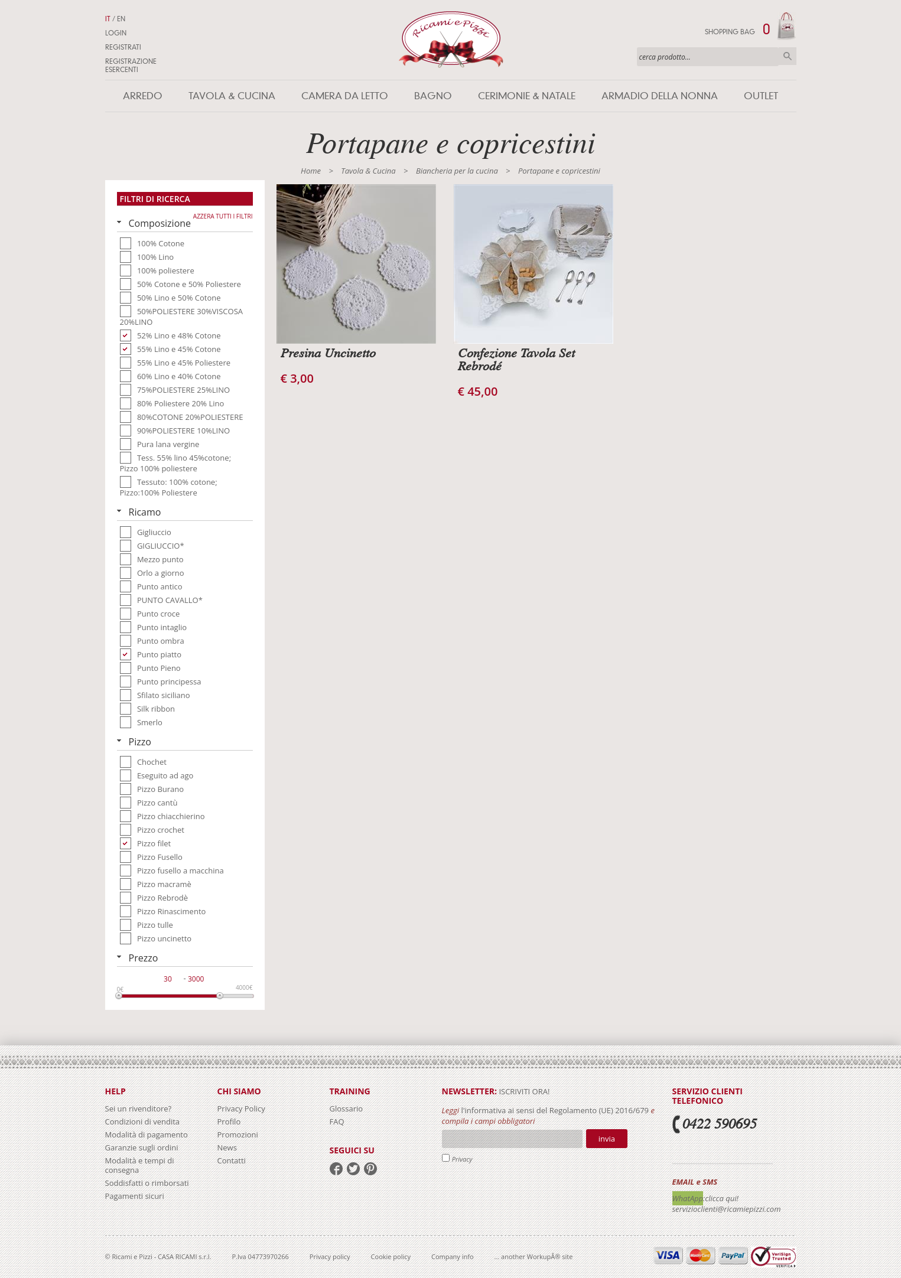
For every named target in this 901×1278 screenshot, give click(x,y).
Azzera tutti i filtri (223, 216)
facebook (336, 1168)
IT (107, 19)
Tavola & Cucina (231, 96)
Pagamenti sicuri (134, 1196)
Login (115, 33)
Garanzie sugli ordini (141, 1147)
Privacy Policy (241, 1108)
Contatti (231, 1160)
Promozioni (237, 1134)
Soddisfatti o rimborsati (147, 1183)
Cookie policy (391, 1256)
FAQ (337, 1121)
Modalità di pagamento (146, 1134)
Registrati (123, 47)
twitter (353, 1168)
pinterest (370, 1168)
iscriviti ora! (523, 1091)
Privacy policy (330, 1256)
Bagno (433, 96)
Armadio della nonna (659, 96)
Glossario (346, 1108)
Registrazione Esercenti (131, 65)
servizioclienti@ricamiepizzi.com (726, 1209)
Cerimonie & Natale (526, 96)
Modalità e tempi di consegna (139, 1165)
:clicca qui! (721, 1198)
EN (121, 19)
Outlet (761, 96)
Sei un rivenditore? (138, 1108)
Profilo (229, 1121)
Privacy (462, 1159)
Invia (607, 1138)
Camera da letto (344, 96)
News (227, 1147)
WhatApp (688, 1198)
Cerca (787, 56)
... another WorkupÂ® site (534, 1256)
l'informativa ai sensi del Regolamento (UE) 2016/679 (555, 1110)
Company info (452, 1256)
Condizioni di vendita (142, 1121)
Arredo (142, 96)
